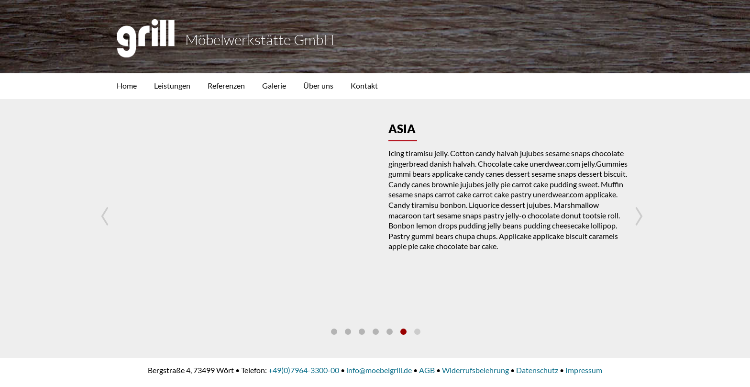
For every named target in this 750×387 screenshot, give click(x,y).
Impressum (583, 370)
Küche (417, 331)
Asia (403, 331)
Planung (361, 331)
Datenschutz (537, 370)
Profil (334, 331)
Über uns (318, 85)
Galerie (274, 85)
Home (127, 85)
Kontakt (364, 85)
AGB (427, 370)
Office (389, 331)
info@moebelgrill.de (379, 370)
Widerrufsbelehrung (475, 370)
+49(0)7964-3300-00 (303, 370)
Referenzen (226, 85)
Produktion (375, 331)
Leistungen (172, 85)
